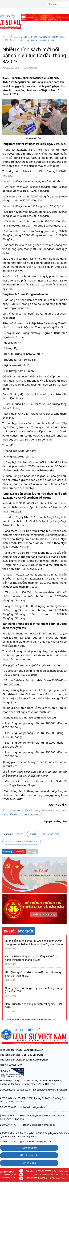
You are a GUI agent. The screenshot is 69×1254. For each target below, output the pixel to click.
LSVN (33, 833)
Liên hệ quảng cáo (29, 1155)
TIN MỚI (10, 931)
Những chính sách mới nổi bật (21, 841)
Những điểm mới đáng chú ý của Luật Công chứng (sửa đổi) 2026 (33, 989)
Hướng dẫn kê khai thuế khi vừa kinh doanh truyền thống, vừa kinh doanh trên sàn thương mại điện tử (34, 942)
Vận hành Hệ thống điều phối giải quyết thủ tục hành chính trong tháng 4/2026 (31, 958)
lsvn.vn (19, 833)
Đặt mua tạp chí (29, 1147)
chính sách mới (51, 833)
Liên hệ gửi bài (29, 1162)
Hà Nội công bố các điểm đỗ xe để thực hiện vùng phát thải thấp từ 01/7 (33, 974)
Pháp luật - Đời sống (12, 38)
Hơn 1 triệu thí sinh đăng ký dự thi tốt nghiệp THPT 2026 (33, 1005)
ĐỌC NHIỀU (26, 931)
